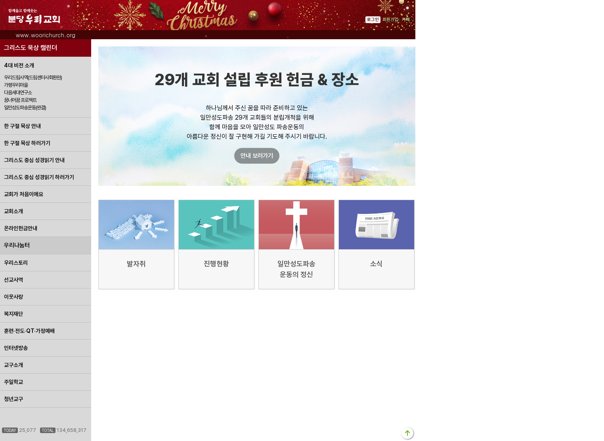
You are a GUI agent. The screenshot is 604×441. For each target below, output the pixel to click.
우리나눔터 (17, 245)
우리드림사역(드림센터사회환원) (33, 77)
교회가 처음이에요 (23, 194)
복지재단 (13, 314)
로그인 (373, 19)
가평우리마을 (16, 85)
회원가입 (390, 19)
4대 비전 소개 (19, 65)
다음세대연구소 (18, 92)
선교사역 (13, 280)
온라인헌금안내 (20, 228)
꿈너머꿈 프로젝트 (20, 100)
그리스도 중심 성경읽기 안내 (34, 160)
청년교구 (13, 399)
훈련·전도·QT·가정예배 (29, 331)
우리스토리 (16, 263)
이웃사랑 (13, 297)
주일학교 (13, 382)
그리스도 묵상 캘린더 (30, 48)
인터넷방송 (16, 348)
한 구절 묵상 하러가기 (27, 143)
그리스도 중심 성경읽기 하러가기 (39, 177)
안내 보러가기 (256, 156)
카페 (406, 19)
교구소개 (13, 365)
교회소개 (13, 211)
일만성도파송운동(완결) (25, 108)
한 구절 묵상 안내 (22, 126)
